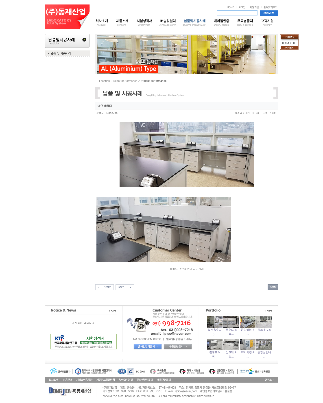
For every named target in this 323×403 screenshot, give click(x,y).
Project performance (124, 81)
